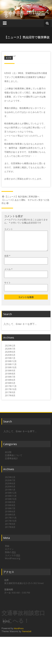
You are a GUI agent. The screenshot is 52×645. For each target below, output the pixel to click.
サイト (7, 286)
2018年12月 (11, 365)
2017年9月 (10, 396)
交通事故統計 (11, 462)
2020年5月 (10, 359)
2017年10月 (11, 393)
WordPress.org (12, 562)
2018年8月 (10, 378)
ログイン (9, 553)
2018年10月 (11, 371)
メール (8, 273)
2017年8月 (10, 399)
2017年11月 (11, 390)
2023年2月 (10, 349)
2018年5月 (10, 387)
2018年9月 (10, 374)
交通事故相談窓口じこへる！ (26, 13)
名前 (7, 260)
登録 (7, 550)
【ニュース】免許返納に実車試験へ (20, 196)
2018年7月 (10, 381)
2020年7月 (10, 353)
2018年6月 (10, 384)
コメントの (12, 559)
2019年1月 (10, 362)
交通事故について (13, 459)
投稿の (10, 556)
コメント (8, 229)
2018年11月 (11, 368)
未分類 (8, 58)
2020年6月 (10, 356)
